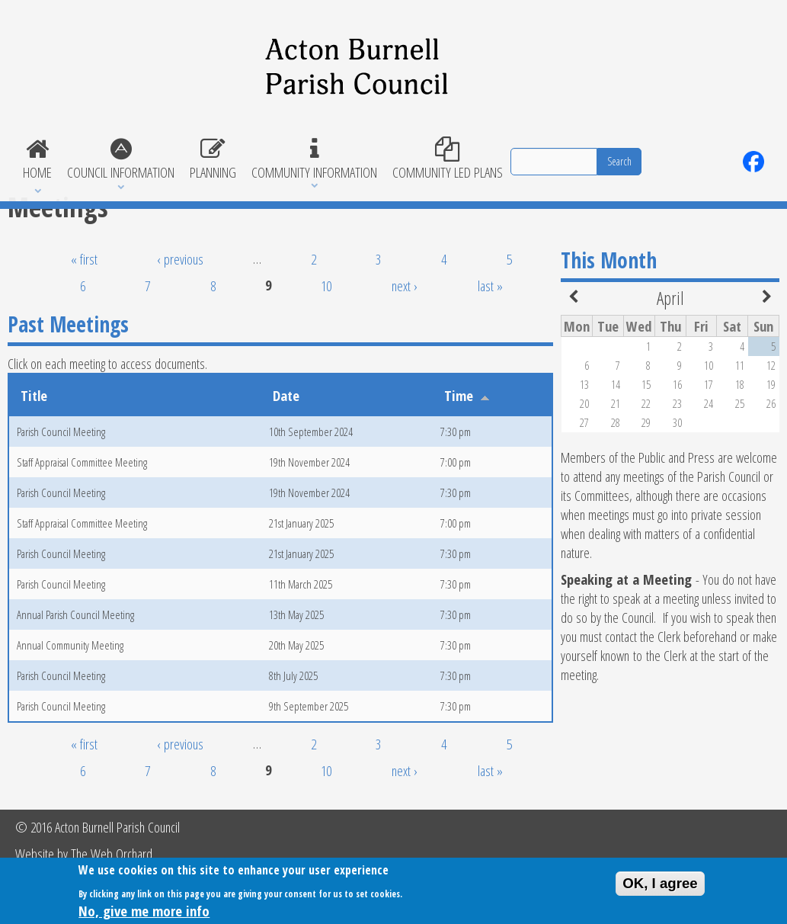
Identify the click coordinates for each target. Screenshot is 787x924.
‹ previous (180, 258)
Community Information (314, 159)
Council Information (120, 159)
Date (286, 395)
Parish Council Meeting (61, 431)
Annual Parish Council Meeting (75, 614)
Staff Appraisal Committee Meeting (82, 462)
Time (467, 395)
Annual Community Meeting (70, 645)
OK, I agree (660, 888)
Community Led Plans (447, 159)
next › (404, 285)
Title (34, 395)
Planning (213, 159)
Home (37, 159)
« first (84, 258)
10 (326, 285)
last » (490, 285)
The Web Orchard (111, 853)
